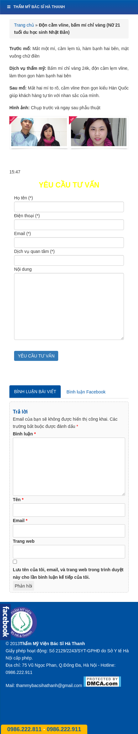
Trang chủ (24, 25)
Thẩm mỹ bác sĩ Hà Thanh (35, 7)
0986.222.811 (25, 729)
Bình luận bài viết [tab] (35, 391)
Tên (18, 499)
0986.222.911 (64, 729)
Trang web (23, 541)
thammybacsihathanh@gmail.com (49, 685)
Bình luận (24, 433)
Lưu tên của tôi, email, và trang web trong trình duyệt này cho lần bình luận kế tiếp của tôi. (68, 573)
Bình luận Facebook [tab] (85, 391)
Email (20, 520)
